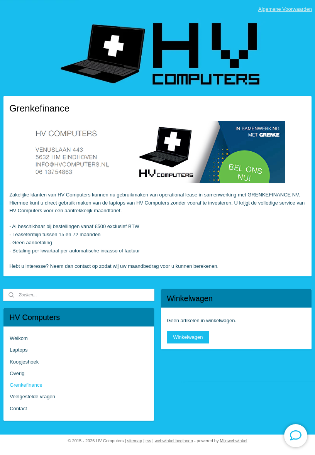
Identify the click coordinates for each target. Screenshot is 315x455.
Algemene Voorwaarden (285, 9)
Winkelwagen (188, 337)
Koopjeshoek (24, 362)
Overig (17, 373)
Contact (18, 408)
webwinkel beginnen (174, 440)
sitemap (134, 440)
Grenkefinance (26, 385)
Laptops (18, 350)
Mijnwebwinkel (233, 440)
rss (148, 440)
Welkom (19, 338)
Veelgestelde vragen (32, 396)
